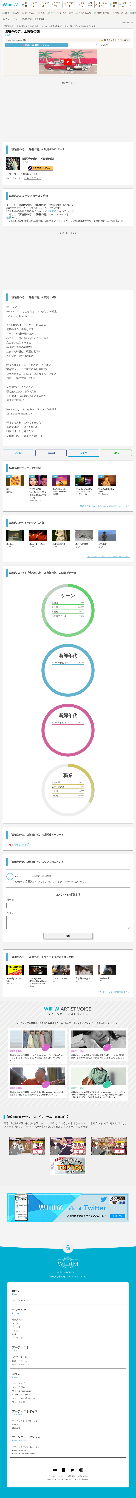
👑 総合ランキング (114, 40)
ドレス (15, 1330)
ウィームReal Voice (21, 1394)
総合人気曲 (17, 1319)
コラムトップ (18, 1383)
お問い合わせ (83, 1476)
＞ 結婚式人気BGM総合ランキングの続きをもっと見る (102, 506)
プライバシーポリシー (57, 1476)
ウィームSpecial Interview (23, 1398)
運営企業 (71, 1476)
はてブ (83, 453)
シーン (15, 1323)
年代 (14, 1334)
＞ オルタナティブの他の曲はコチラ (112, 992)
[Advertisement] (68, 111)
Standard (16, 1428)
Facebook (51, 453)
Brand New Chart (19, 1450)
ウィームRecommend (21, 1391)
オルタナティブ (32, 178)
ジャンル (16, 1327)
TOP (5, 19)
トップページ (18, 1300)
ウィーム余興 (18, 1402)
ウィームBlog (18, 1387)
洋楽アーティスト (20, 1364)
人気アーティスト (20, 1357)
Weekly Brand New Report (23, 1453)
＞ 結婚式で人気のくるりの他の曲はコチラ (108, 556)
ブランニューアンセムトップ (26, 1447)
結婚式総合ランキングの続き (25, 468)
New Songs (17, 1424)
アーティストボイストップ (25, 1421)
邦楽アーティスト (20, 1361)
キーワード (17, 1338)
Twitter (18, 453)
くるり (14, 19)
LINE (116, 453)
